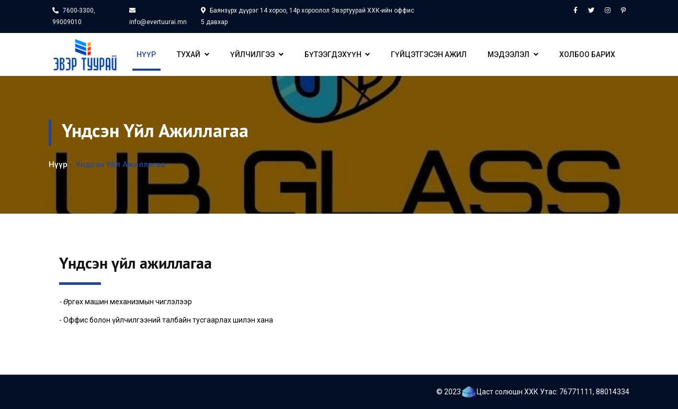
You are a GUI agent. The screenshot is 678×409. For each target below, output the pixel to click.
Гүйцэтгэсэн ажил (429, 54)
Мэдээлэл (513, 54)
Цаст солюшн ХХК (507, 392)
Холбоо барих (587, 54)
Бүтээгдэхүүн (337, 54)
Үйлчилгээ (257, 54)
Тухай (193, 54)
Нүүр (146, 54)
